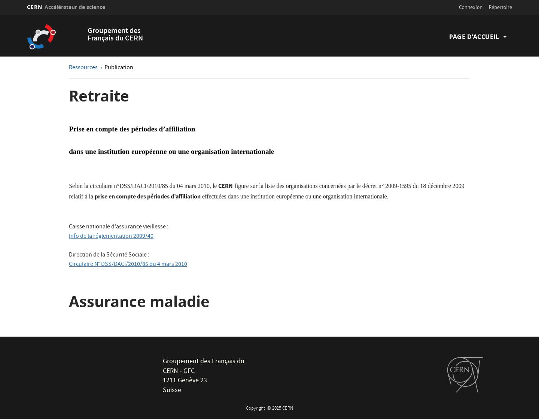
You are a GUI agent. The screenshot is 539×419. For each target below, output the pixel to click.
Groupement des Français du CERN (115, 35)
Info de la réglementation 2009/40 (111, 236)
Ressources (84, 68)
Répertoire (500, 7)
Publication (118, 68)
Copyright (256, 408)
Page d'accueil (474, 37)
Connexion (470, 7)
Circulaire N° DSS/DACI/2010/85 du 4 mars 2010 (128, 264)
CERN (66, 6)
